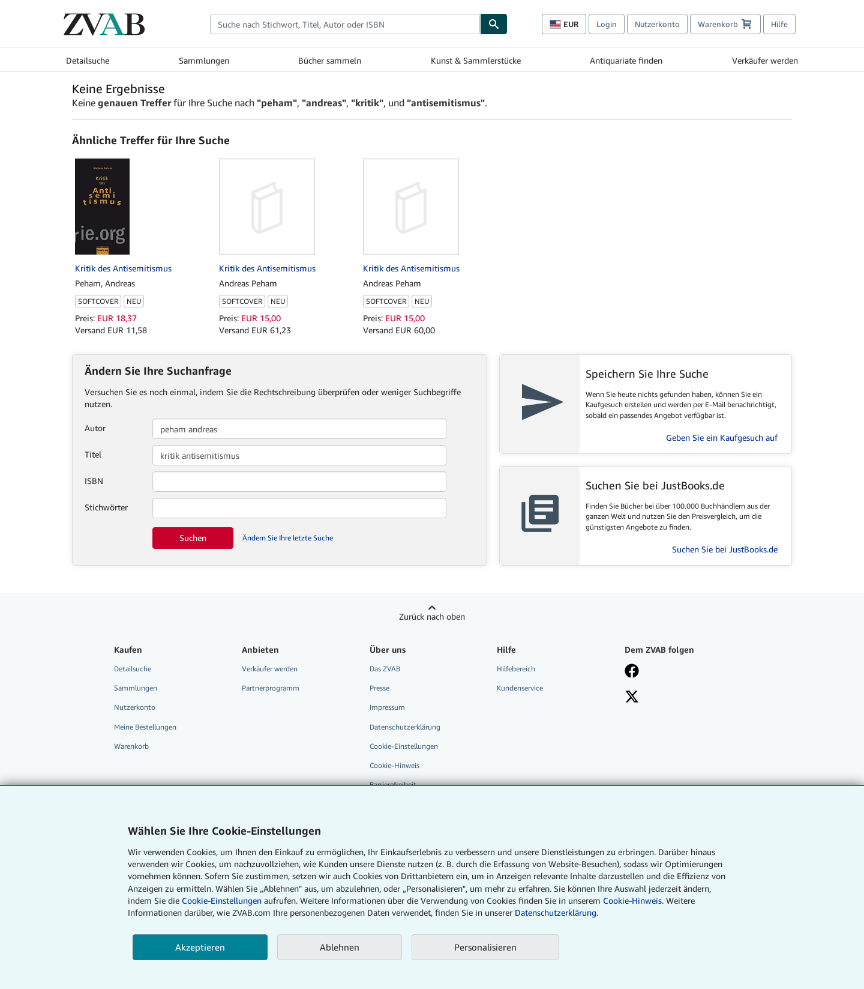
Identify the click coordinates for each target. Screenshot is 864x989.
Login (606, 24)
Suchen (192, 538)
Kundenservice (520, 687)
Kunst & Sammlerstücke (476, 60)
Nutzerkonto (657, 24)
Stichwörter (106, 507)
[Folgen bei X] (632, 697)
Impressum (387, 707)
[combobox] (345, 24)
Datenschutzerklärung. (556, 912)
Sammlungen (204, 60)
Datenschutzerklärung (405, 726)
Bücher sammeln (329, 60)
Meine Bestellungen (145, 726)
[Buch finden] (494, 24)
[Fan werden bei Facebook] (632, 672)
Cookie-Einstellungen (222, 900)
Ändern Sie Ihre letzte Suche (287, 537)
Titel (93, 454)
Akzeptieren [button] (200, 947)
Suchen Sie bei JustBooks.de (725, 549)
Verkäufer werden (765, 60)
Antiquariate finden (626, 60)
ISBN (94, 481)
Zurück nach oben (432, 616)
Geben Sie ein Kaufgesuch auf (722, 437)
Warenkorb (131, 746)
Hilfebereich (516, 668)
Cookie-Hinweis (394, 765)
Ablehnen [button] (339, 947)
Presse (379, 687)
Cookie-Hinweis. (633, 900)
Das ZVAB (385, 668)
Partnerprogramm (270, 687)
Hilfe (779, 24)
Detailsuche (87, 60)
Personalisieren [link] (485, 947)
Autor (95, 428)
